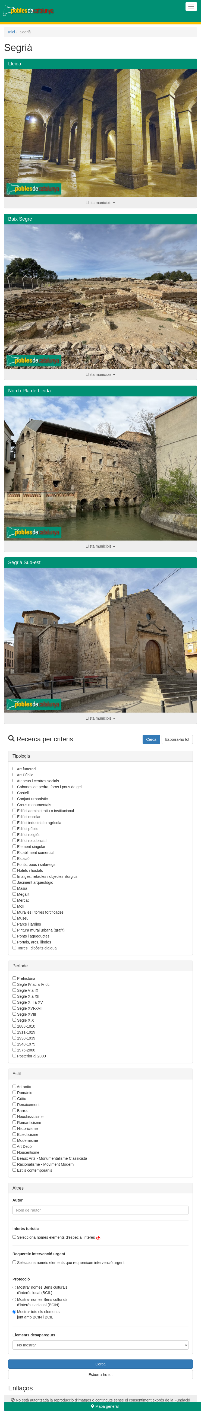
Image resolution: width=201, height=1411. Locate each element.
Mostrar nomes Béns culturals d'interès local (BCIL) (42, 1290)
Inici (11, 32)
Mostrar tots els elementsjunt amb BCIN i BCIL (38, 1314)
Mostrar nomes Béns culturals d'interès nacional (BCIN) (42, 1302)
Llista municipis (100, 203)
